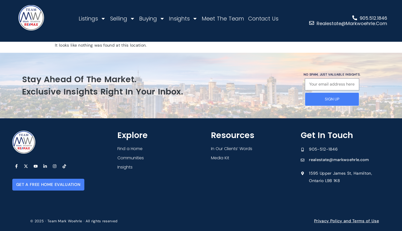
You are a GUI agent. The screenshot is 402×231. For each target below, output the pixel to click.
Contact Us (263, 18)
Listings (92, 18)
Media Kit (220, 158)
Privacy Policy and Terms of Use (346, 221)
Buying (152, 18)
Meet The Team (223, 18)
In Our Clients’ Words (231, 149)
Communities (130, 158)
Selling (122, 18)
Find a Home (130, 149)
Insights (183, 18)
